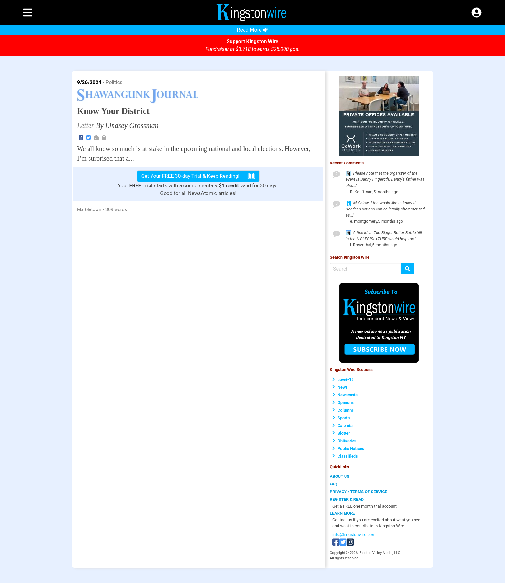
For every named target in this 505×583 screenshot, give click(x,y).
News (340, 387)
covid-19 (343, 379)
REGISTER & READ (347, 499)
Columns (343, 410)
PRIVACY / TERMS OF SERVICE (358, 491)
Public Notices (348, 448)
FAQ (333, 484)
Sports (341, 417)
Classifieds (345, 456)
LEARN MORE (342, 513)
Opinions (343, 402)
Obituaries (344, 440)
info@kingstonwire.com (354, 534)
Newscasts (345, 394)
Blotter (341, 433)
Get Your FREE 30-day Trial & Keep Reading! (198, 176)
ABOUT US (339, 476)
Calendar (343, 425)
